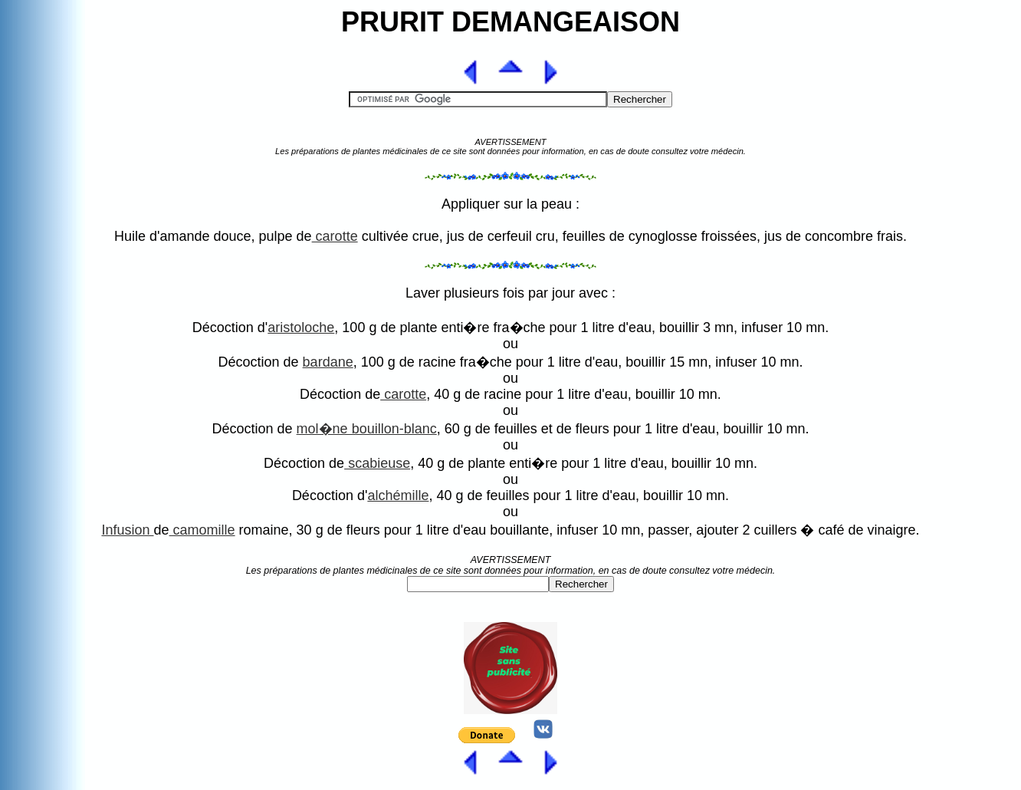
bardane (328, 362)
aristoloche (301, 327)
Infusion (127, 530)
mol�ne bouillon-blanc (367, 428)
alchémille (397, 495)
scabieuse (377, 463)
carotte (335, 236)
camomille (202, 530)
